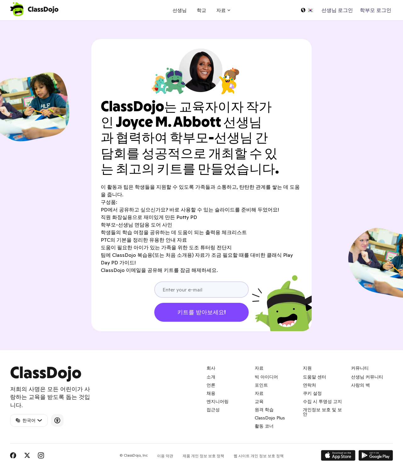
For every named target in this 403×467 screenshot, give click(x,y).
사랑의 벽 (360, 385)
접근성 (213, 409)
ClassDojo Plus (270, 418)
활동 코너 (264, 426)
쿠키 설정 (312, 393)
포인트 (261, 385)
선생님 (180, 10)
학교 (201, 10)
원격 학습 (264, 409)
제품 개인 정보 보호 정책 (203, 455)
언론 (211, 385)
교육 (259, 401)
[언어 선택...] (307, 10)
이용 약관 (165, 455)
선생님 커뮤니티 (367, 377)
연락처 (309, 385)
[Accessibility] (57, 420)
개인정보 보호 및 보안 (322, 412)
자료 (259, 393)
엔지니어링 (218, 401)
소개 (211, 377)
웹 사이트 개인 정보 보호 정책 (259, 455)
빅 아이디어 (266, 377)
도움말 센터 (314, 377)
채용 (211, 393)
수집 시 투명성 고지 (322, 401)
